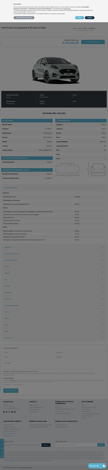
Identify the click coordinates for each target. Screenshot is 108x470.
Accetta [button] (89, 17)
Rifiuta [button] (80, 17)
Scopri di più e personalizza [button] (24, 17)
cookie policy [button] (67, 8)
